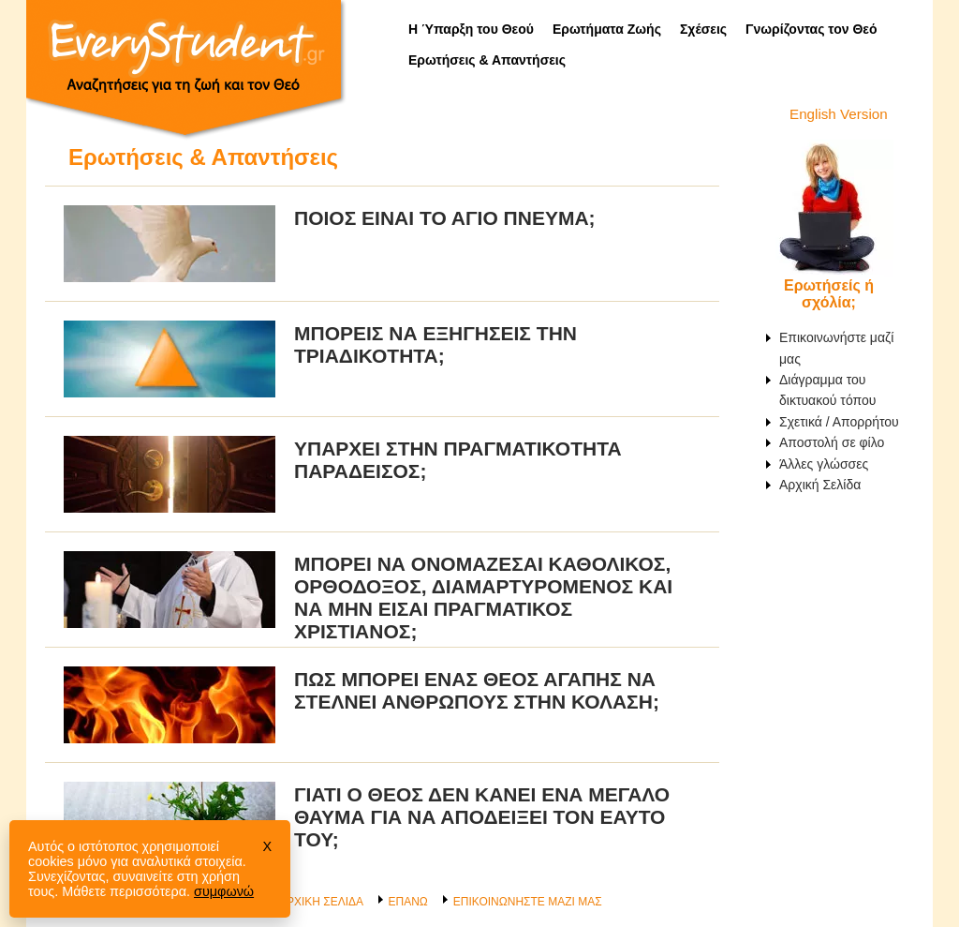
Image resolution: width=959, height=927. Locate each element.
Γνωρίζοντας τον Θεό (811, 29)
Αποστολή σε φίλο (831, 442)
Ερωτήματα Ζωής (607, 29)
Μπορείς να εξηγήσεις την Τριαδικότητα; (435, 344)
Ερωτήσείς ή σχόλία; (829, 293)
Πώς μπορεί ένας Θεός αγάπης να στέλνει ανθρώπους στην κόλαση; (476, 690)
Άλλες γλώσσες (823, 463)
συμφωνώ (224, 891)
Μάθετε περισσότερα (124, 891)
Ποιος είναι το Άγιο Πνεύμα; (445, 218)
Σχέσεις (703, 29)
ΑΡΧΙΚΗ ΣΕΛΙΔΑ (320, 901)
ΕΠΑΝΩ (407, 901)
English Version (838, 114)
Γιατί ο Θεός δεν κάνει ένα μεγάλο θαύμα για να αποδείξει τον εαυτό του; (482, 817)
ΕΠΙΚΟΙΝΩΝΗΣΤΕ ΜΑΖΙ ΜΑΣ (527, 901)
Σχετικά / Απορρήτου (839, 421)
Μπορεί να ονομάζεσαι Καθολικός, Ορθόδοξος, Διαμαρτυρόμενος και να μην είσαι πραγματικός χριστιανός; (483, 597)
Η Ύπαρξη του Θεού (471, 29)
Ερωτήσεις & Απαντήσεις (487, 59)
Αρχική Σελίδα (820, 484)
